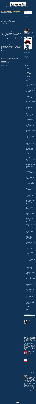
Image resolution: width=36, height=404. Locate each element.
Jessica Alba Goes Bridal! (29, 106)
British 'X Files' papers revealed (30, 173)
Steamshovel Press (27, 55)
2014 (26, 64)
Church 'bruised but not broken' (30, 274)
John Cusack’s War (28, 153)
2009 (26, 71)
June (26, 81)
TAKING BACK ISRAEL (29, 148)
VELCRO (27, 209)
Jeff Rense (25, 58)
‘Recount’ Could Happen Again (30, 86)
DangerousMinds (26, 57)
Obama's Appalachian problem (30, 182)
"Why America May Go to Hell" (30, 278)
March (27, 306)
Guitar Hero (9, 62)
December (27, 73)
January (27, 309)
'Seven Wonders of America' (30, 119)
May (26, 83)
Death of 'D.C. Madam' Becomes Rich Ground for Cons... (30, 262)
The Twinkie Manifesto (26, 336)
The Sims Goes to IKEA (29, 97)
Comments (26, 13)
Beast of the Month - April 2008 (30, 130)
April (26, 305)
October (27, 76)
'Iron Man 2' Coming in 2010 (30, 248)
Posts (25, 11)
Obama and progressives (30, 351)
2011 (26, 68)
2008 (26, 72)
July (26, 80)
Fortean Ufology (29, 320)
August (27, 79)
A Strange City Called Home (30, 238)
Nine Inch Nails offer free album (30, 247)
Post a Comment (3, 67)
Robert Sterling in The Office (30, 149)
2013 (26, 65)
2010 (26, 69)
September (27, 77)
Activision (5, 62)
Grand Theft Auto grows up (30, 301)
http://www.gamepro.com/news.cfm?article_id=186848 (9, 12)
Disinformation (26, 56)
